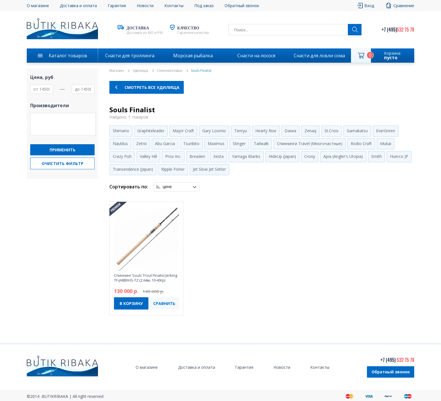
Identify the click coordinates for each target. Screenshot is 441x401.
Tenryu (240, 130)
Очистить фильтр (62, 163)
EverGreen (385, 130)
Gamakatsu (357, 130)
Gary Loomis (214, 130)
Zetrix (141, 143)
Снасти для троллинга (129, 55)
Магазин (116, 70)
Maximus (216, 143)
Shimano (121, 130)
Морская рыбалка (193, 55)
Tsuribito (191, 143)
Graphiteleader (150, 130)
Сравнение (403, 5)
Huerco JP (399, 156)
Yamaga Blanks (246, 156)
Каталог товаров (68, 55)
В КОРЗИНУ (131, 303)
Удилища (140, 70)
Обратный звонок (241, 5)
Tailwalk (261, 143)
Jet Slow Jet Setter (209, 169)
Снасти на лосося (256, 55)
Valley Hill (148, 156)
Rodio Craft (361, 143)
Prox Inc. (173, 156)
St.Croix (331, 130)
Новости (145, 5)
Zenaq (310, 130)
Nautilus (120, 143)
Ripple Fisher (173, 169)
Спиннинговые (169, 70)
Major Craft (183, 130)
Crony (309, 156)
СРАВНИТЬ (164, 303)
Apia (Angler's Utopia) (343, 156)
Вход (369, 5)
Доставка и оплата (78, 5)
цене (167, 187)
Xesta (218, 156)
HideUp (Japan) (282, 156)
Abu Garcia (165, 143)
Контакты (173, 5)
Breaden (197, 156)
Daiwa (290, 130)
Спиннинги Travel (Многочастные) (309, 143)
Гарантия (117, 5)
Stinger (239, 143)
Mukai (385, 143)
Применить (62, 149)
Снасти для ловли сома (319, 55)
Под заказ (204, 5)
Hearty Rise (265, 130)
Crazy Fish (122, 156)
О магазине (38, 5)
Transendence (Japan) (133, 169)
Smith (376, 156)
